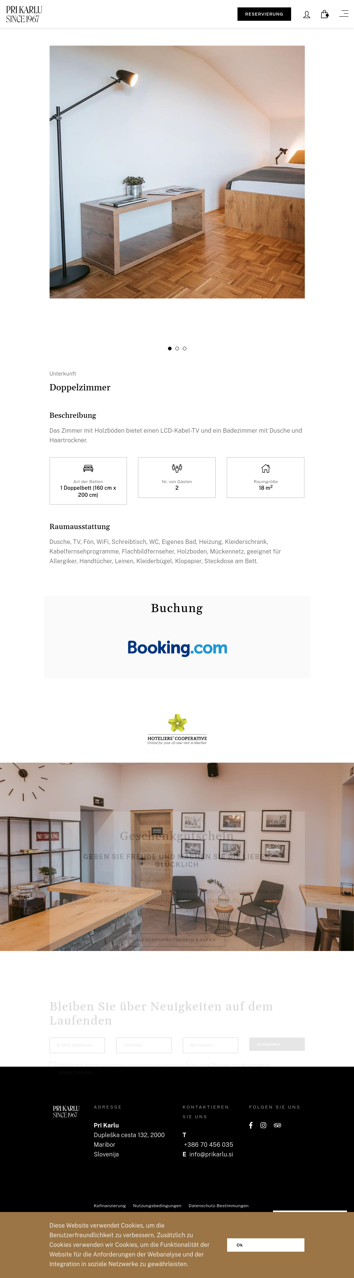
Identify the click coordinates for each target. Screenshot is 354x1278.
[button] (170, 348)
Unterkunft (63, 374)
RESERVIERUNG (264, 14)
